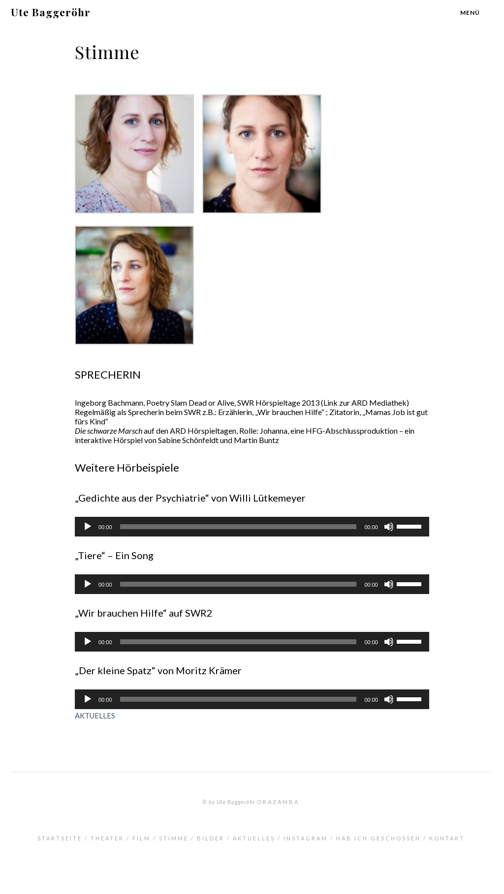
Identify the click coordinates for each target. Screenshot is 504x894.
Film (141, 838)
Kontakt (447, 838)
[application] (252, 526)
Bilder (210, 838)
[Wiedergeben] (88, 527)
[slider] (238, 526)
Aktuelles (254, 838)
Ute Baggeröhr (51, 12)
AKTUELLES (95, 715)
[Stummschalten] (389, 527)
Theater (107, 838)
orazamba (278, 802)
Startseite (59, 838)
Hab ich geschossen (378, 838)
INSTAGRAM (306, 838)
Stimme (174, 838)
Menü (470, 12)
